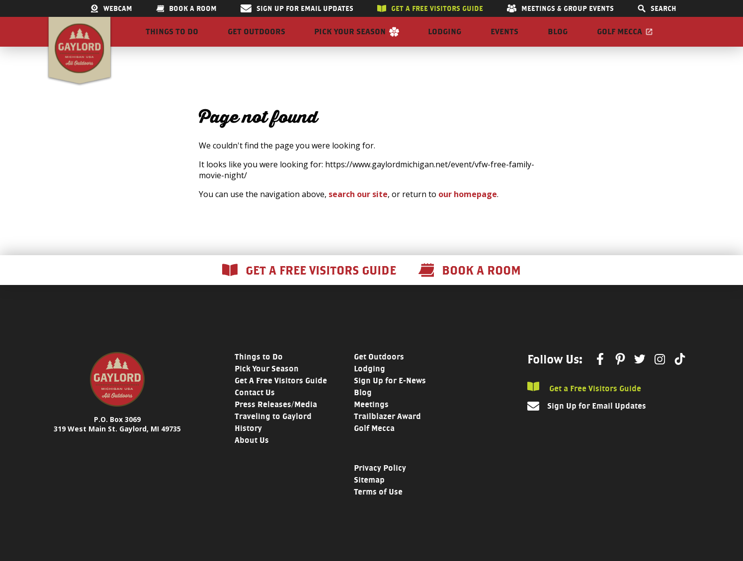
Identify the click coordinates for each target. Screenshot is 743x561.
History (248, 446)
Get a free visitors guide (430, 8)
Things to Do (172, 40)
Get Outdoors (256, 40)
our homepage (467, 212)
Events (504, 40)
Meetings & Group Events (560, 8)
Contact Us (255, 410)
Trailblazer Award (387, 434)
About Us (252, 458)
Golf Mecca (619, 40)
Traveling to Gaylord (273, 434)
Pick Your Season (350, 40)
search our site (358, 212)
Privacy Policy (380, 486)
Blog (558, 40)
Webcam (111, 8)
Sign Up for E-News (390, 398)
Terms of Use (378, 509)
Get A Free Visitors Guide (281, 398)
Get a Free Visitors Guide (584, 405)
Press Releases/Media (276, 422)
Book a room (186, 8)
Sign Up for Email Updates (297, 8)
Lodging (444, 40)
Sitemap (369, 497)
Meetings (371, 422)
